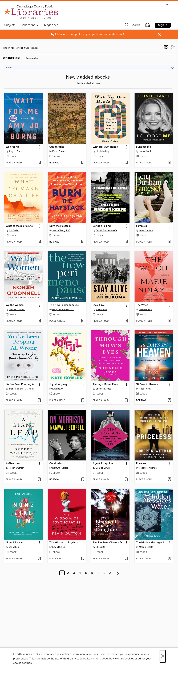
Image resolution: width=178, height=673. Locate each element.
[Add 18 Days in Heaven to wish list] (169, 400)
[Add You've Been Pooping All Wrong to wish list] (39, 400)
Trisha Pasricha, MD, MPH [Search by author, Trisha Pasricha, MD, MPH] (21, 388)
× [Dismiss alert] (159, 34)
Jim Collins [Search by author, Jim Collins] (14, 230)
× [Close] (162, 656)
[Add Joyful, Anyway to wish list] (82, 400)
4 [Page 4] (80, 573)
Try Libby (56, 34)
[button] (132, 25)
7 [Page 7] (98, 573)
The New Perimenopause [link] (64, 305)
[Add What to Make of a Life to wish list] (39, 242)
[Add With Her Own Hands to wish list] (126, 163)
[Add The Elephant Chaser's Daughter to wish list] (126, 558)
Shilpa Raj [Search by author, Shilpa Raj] (101, 547)
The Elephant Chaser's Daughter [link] (109, 542)
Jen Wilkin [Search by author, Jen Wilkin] (14, 547)
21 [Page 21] (110, 573)
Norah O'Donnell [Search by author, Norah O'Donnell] (17, 309)
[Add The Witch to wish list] (169, 321)
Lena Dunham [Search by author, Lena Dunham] (146, 230)
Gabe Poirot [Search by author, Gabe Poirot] (145, 388)
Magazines (51, 25)
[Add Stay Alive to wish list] (126, 321)
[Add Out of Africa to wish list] (82, 163)
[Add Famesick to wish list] (169, 242)
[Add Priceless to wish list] (169, 479)
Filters (9, 67)
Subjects (9, 25)
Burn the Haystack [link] (60, 226)
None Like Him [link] (14, 542)
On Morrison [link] (56, 463)
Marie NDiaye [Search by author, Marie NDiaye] (145, 309)
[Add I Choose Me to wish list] (169, 163)
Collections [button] (30, 25)
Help (168, 4)
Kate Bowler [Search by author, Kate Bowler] (58, 388)
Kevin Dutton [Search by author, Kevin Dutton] (58, 547)
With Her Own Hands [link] (105, 147)
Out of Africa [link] (56, 147)
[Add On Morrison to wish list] (82, 479)
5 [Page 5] (86, 573)
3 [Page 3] (74, 573)
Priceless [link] (141, 463)
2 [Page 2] (68, 573)
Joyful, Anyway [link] (58, 384)
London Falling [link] (102, 226)
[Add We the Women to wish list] (39, 321)
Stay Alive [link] (99, 305)
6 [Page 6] (92, 573)
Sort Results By (12, 58)
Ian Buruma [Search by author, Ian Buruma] (101, 309)
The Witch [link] (142, 305)
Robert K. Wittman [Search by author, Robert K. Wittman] (148, 468)
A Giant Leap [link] (13, 463)
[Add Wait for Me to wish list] (39, 163)
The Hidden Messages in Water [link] (152, 542)
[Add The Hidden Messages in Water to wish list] (169, 558)
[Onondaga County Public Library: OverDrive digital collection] (31, 12)
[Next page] (118, 573)
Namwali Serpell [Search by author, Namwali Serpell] (60, 468)
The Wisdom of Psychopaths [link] (65, 542)
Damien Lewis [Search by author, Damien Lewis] (103, 468)
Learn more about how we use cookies (110, 658)
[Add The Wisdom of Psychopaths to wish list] (82, 558)
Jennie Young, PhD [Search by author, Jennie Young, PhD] (61, 230)
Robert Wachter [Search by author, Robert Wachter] (16, 468)
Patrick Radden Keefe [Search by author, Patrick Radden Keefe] (106, 230)
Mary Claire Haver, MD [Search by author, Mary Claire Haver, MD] (63, 309)
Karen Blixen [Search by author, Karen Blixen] (58, 151)
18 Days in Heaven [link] (147, 384)
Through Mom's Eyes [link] (105, 384)
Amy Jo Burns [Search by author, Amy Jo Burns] (15, 151)
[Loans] (148, 25)
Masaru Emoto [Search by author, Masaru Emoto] (146, 547)
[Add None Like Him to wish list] (39, 558)
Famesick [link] (141, 226)
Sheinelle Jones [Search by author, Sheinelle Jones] (103, 388)
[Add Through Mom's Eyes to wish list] (126, 400)
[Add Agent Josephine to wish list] (126, 479)
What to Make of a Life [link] (19, 226)
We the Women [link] (15, 305)
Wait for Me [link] (12, 147)
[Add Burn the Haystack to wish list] (82, 242)
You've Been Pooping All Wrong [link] (22, 384)
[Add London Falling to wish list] (126, 242)
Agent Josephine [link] (103, 463)
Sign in (162, 25)
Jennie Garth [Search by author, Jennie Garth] (145, 151)
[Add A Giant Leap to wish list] (39, 479)
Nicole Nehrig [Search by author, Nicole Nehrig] (102, 151)
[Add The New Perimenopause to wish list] (82, 321)
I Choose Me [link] (143, 147)
